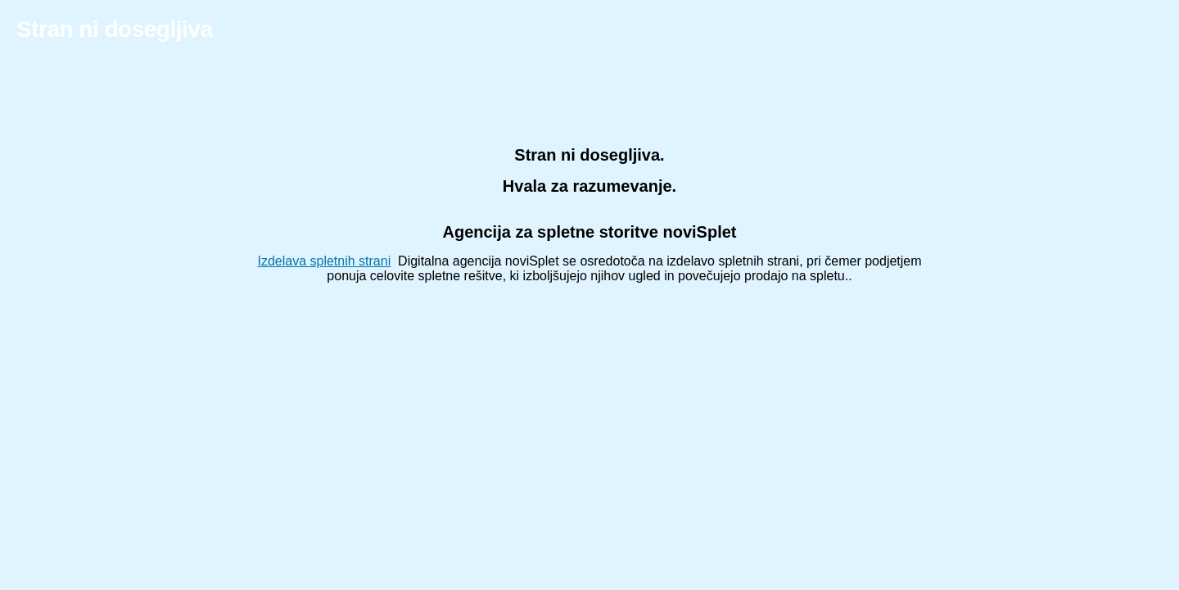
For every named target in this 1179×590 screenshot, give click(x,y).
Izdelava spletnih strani (324, 261)
